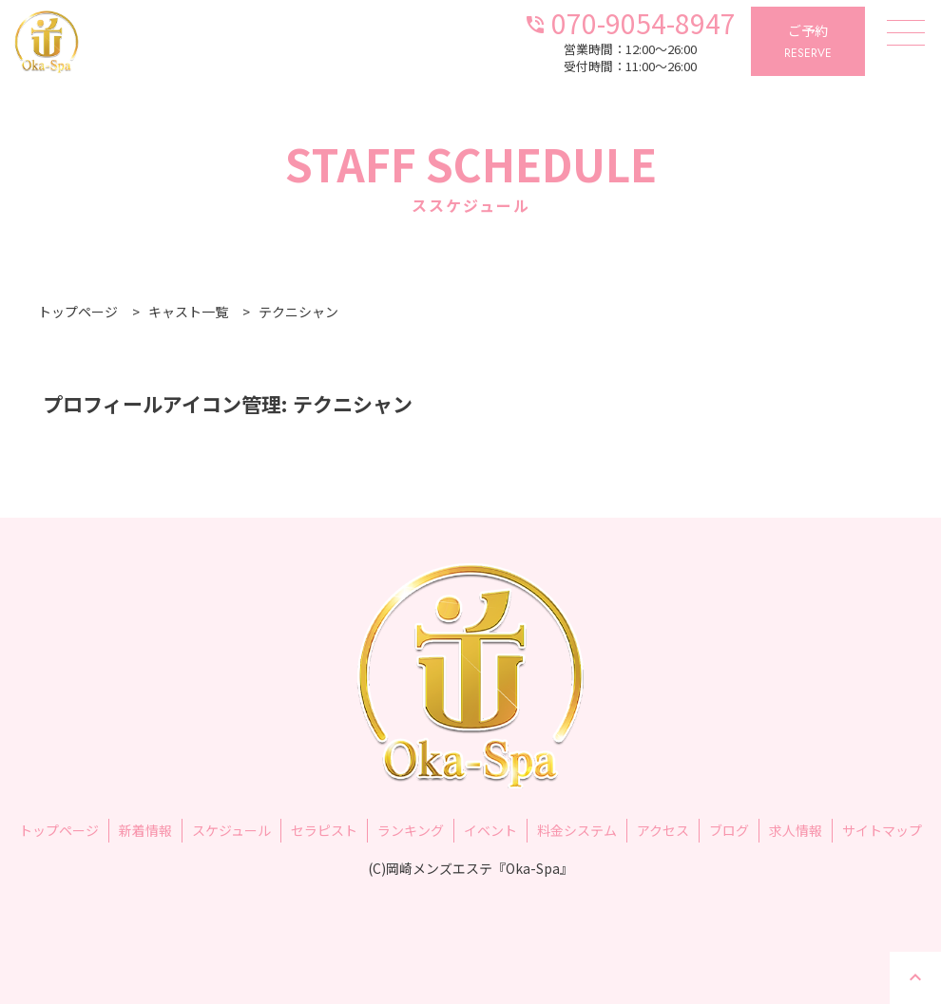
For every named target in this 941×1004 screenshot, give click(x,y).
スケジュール (231, 830)
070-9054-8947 (630, 21)
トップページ (59, 830)
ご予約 (808, 42)
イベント (490, 830)
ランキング (410, 830)
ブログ (729, 830)
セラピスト (324, 830)
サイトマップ (882, 830)
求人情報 (795, 830)
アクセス (663, 830)
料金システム (577, 830)
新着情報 (145, 830)
